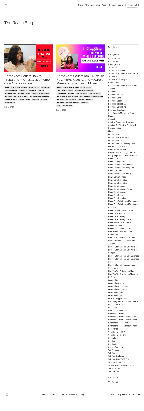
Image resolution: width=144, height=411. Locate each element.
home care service (116, 217)
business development (118, 111)
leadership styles (116, 304)
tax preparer (44, 100)
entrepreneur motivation (118, 139)
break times (113, 83)
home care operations (118, 202)
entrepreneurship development (121, 145)
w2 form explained (116, 367)
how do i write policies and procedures (120, 237)
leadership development (119, 295)
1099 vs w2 (113, 77)
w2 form (112, 364)
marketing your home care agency (123, 311)
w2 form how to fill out (118, 370)
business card (114, 99)
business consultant (34, 88)
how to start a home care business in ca (119, 268)
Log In (120, 5)
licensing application (117, 307)
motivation (112, 317)
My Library (89, 5)
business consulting (117, 108)
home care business (10, 94)
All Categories (114, 58)
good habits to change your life (27, 91)
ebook (111, 133)
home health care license (119, 226)
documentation (114, 130)
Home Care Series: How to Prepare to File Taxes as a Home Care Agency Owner (28, 80)
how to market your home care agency (67, 101)
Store (80, 5)
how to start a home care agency (123, 251)
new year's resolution (118, 320)
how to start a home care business (39, 97)
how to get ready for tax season (40, 94)
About (104, 5)
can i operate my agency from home (121, 116)
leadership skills (115, 301)
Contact (112, 5)
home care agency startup (120, 177)
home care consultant (24, 94)
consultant (113, 120)
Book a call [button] (132, 5)
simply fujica (35, 100)
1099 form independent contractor (123, 74)
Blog (98, 5)
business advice (115, 96)
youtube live (113, 382)
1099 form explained (117, 71)
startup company (115, 357)
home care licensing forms (120, 192)
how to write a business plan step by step (68, 107)
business (112, 92)
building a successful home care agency (16, 88)
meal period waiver (116, 314)
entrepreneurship (46, 88)
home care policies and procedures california (124, 209)
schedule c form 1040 (11, 100)
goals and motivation (117, 152)
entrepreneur (114, 136)
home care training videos (120, 223)
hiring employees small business (122, 158)
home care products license (121, 214)
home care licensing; (117, 195)
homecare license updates (120, 233)
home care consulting (118, 186)
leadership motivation (117, 298)
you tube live (114, 379)
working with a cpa (10, 103)
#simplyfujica (114, 64)
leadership (113, 289)
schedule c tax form (24, 100)
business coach (115, 102)
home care (41, 91)
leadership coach (116, 292)
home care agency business (121, 167)
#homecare (113, 61)
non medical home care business (123, 329)
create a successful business (65, 95)
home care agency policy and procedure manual (121, 172)
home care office (116, 198)
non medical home (116, 323)
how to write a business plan (85, 104)
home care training (116, 220)
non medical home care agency (122, 326)
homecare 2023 (115, 230)
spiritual (111, 351)
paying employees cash (118, 332)
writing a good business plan (64, 110)
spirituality (112, 354)
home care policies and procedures (124, 205)
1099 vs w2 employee (118, 80)
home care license (116, 189)
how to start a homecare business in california (123, 275)
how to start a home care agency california (16, 97)
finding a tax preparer (11, 91)
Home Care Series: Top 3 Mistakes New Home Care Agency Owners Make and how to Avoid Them (79, 82)
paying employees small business (123, 335)
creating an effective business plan (84, 95)
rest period (113, 339)
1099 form (112, 68)
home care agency (116, 164)
